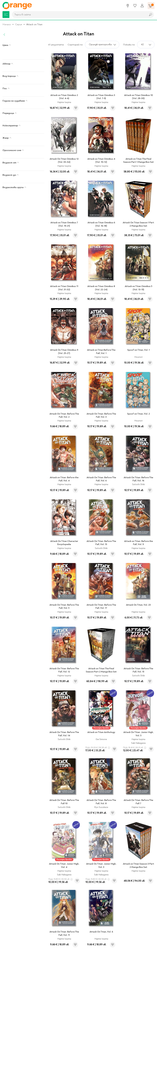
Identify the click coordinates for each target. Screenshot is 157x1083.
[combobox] (78, 14)
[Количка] (151, 5)
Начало (7, 24)
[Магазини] (127, 5)
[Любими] (135, 5)
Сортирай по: (75, 44)
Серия (18, 24)
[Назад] (4, 34)
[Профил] (142, 5)
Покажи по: (129, 44)
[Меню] (6, 14)
